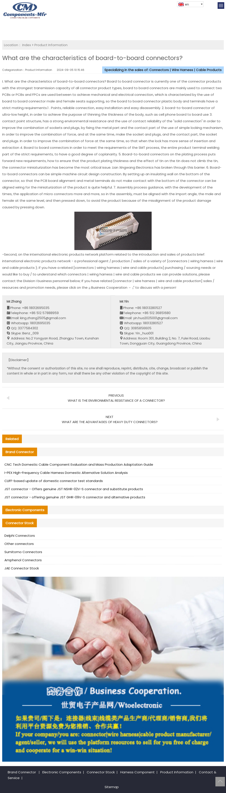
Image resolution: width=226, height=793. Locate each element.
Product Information (51, 45)
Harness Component (137, 772)
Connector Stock (101, 772)
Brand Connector (22, 772)
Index (26, 45)
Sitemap (112, 787)
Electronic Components (61, 772)
